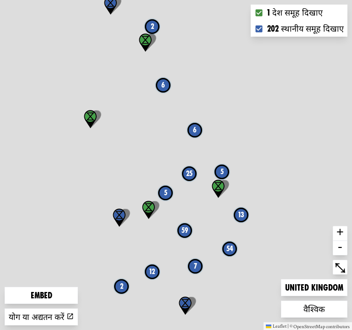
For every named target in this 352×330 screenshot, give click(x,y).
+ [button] (340, 233)
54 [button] (229, 248)
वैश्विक (318, 308)
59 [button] (185, 230)
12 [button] (152, 271)
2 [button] (152, 26)
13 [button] (241, 214)
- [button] (340, 248)
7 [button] (195, 266)
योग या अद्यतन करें (41, 317)
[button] (185, 306)
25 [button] (189, 173)
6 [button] (195, 130)
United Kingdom (314, 286)
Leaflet (276, 326)
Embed (41, 295)
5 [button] (222, 171)
